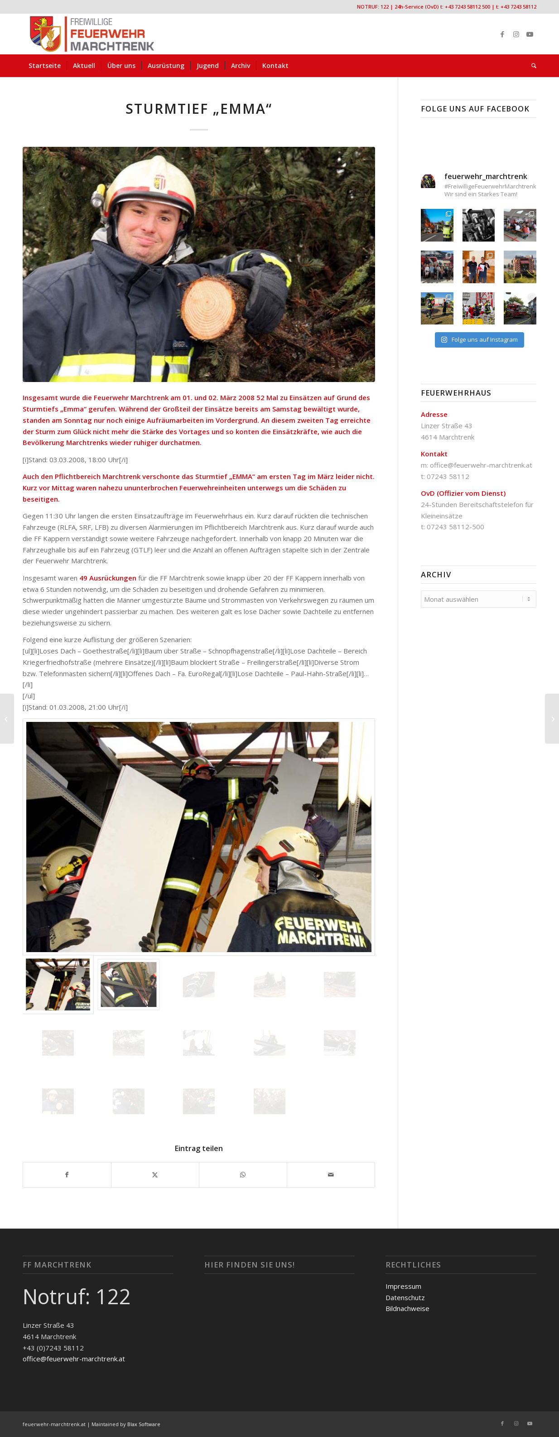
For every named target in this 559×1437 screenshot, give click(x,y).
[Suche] (530, 65)
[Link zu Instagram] (516, 34)
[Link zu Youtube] (529, 34)
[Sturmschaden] (552, 719)
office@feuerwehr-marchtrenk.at (481, 464)
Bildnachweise (407, 1308)
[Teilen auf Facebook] (67, 1174)
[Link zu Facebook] (502, 34)
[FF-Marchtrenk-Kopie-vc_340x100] (92, 34)
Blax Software (143, 1424)
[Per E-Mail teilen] (331, 1174)
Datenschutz (405, 1297)
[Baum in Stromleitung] (7, 719)
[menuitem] (45, 65)
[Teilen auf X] (155, 1174)
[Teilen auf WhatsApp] (243, 1174)
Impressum (403, 1286)
